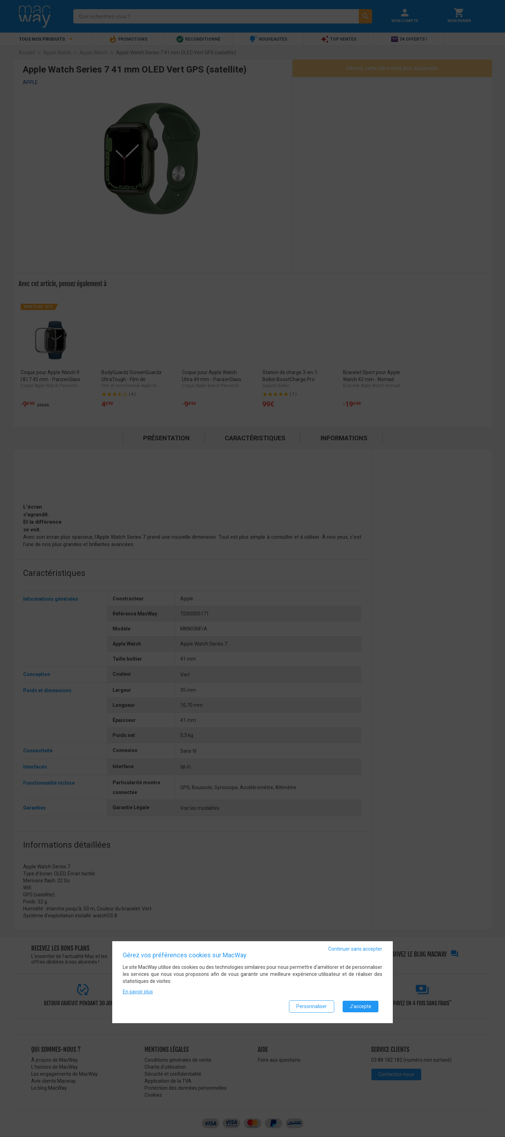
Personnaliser (311, 1006)
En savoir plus (138, 991)
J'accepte (360, 1006)
